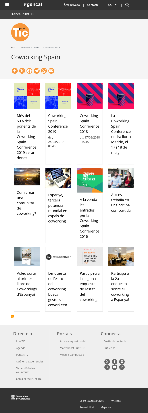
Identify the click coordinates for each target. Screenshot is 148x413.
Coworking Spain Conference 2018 (89, 123)
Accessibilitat (87, 407)
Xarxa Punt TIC (23, 13)
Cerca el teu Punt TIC (29, 379)
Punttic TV (22, 354)
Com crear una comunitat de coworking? (26, 203)
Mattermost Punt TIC (72, 348)
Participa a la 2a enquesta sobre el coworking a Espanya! (120, 286)
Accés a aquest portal (73, 341)
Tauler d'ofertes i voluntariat (26, 370)
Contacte (93, 5)
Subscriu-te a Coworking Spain (12, 316)
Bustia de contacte (115, 341)
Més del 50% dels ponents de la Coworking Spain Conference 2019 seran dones (26, 136)
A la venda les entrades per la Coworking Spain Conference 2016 (89, 218)
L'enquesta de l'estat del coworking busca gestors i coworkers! (57, 289)
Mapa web (106, 407)
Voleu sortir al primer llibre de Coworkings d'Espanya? (27, 284)
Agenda (20, 348)
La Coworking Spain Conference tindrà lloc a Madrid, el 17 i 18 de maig (121, 134)
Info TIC (20, 341)
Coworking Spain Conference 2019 (58, 123)
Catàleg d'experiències (29, 361)
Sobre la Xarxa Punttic (92, 400)
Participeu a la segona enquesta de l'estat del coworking (90, 286)
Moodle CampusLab (72, 354)
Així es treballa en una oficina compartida (121, 202)
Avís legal (116, 400)
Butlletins (109, 348)
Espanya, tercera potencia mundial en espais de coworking (57, 208)
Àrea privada (72, 5)
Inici (13, 47)
